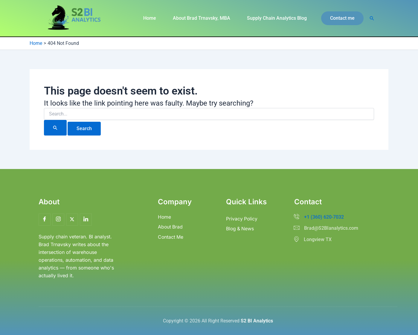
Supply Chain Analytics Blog (277, 18)
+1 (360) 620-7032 (324, 217)
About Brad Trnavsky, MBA (201, 18)
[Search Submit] (55, 127)
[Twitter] (72, 220)
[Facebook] (45, 220)
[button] (342, 18)
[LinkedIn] (86, 220)
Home (149, 18)
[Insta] (58, 220)
